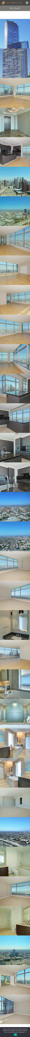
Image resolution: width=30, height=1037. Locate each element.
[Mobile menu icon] (27, 2)
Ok (15, 1034)
